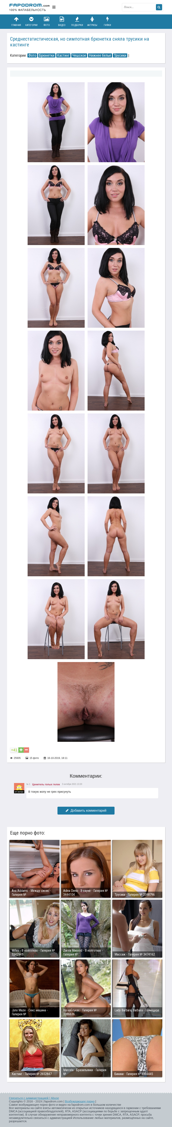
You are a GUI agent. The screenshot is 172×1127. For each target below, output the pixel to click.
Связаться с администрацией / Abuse (34, 1098)
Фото (46, 21)
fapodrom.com (29, 7)
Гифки (107, 21)
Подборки (77, 21)
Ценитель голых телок (46, 784)
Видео (62, 21)
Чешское (79, 55)
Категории (31, 21)
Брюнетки (46, 55)
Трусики (120, 55)
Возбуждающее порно (80, 1101)
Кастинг (63, 55)
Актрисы (92, 21)
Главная (16, 21)
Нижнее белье (100, 55)
